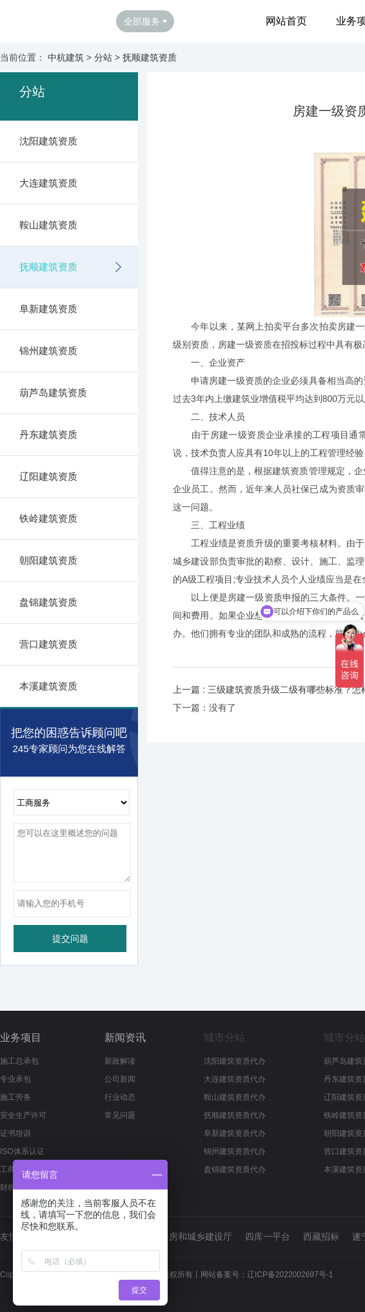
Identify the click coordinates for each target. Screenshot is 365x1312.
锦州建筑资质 (48, 350)
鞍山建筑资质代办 (235, 1097)
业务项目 (20, 1037)
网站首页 (286, 20)
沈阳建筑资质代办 (235, 1061)
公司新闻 (119, 1079)
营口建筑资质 (48, 644)
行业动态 (119, 1097)
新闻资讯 (125, 1037)
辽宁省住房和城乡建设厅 (182, 1236)
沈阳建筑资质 (48, 140)
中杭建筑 (66, 57)
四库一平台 (267, 1236)
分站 (103, 57)
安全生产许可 (23, 1115)
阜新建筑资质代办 (235, 1133)
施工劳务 (15, 1097)
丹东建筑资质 (48, 434)
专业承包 (15, 1079)
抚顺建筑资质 (150, 57)
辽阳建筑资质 (48, 476)
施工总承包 (19, 1061)
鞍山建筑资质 (48, 224)
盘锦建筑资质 (48, 602)
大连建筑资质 (48, 182)
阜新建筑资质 (48, 308)
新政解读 (119, 1061)
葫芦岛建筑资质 (53, 392)
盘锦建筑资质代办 (235, 1169)
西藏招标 (321, 1236)
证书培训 (15, 1133)
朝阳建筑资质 (48, 560)
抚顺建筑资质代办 (235, 1115)
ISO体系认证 (22, 1151)
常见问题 (119, 1115)
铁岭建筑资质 (48, 518)
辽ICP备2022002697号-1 (290, 1274)
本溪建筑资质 (48, 686)
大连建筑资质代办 (235, 1079)
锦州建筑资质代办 (235, 1151)
